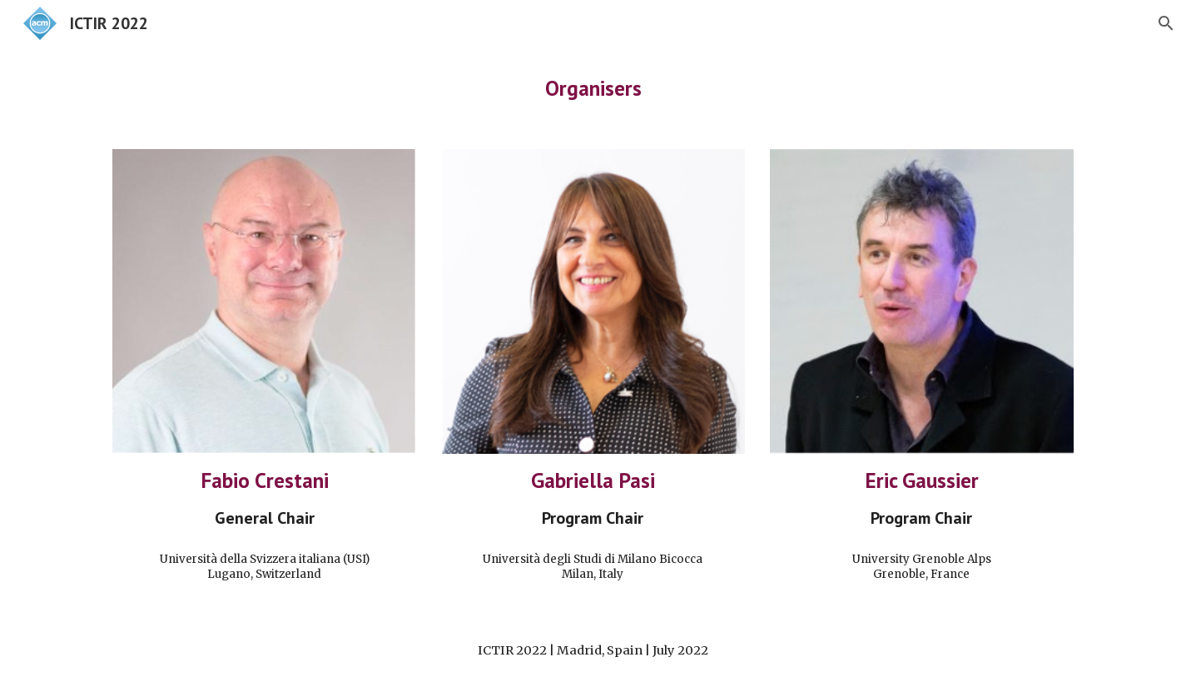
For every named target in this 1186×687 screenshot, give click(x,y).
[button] (1166, 23)
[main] (592, 88)
